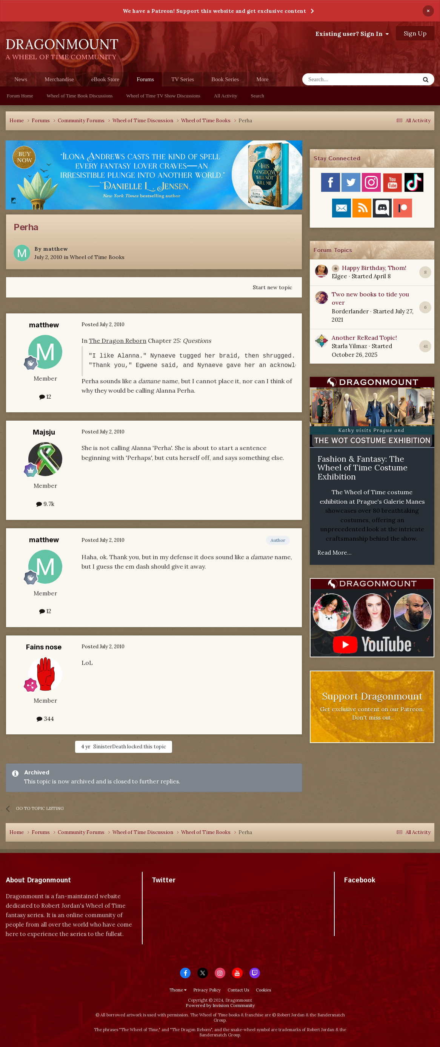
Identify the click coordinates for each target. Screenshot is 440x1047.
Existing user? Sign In (352, 33)
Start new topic (272, 287)
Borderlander (350, 311)
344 (45, 718)
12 (45, 396)
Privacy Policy (207, 990)
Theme (177, 990)
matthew (55, 248)
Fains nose (44, 647)
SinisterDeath (109, 746)
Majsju (44, 432)
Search (257, 96)
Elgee (339, 276)
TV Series (182, 79)
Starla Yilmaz (349, 346)
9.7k (45, 503)
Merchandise (59, 79)
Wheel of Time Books (97, 257)
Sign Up (415, 33)
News (20, 79)
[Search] (342, 79)
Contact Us (238, 990)
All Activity (225, 96)
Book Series (225, 79)
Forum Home (20, 96)
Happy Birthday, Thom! (374, 267)
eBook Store (105, 79)
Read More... (334, 552)
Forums (145, 81)
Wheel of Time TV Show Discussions (163, 96)
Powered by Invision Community (220, 1005)
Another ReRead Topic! (364, 337)
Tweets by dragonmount (185, 893)
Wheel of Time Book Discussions (80, 96)
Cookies (263, 990)
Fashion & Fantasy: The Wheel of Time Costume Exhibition (362, 468)
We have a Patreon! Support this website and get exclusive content (214, 11)
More (262, 79)
